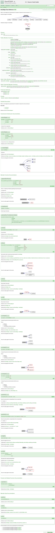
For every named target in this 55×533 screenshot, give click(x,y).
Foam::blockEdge (9, 229)
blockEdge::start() (42, 156)
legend (27, 30)
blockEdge (4, 7)
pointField (17, 43)
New (11, 80)
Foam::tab (10, 462)
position (12, 67)
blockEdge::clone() (9, 259)
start (27, 44)
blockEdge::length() (21, 156)
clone (11, 49)
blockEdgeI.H (11, 285)
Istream (23, 43)
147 (7, 460)
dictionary (19, 75)
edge (16, 62)
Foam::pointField (4, 180)
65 (6, 520)
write (11, 75)
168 (7, 154)
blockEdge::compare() (8, 156)
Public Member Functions (34, 8)
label (25, 44)
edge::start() (20, 361)
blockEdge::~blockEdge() (19, 307)
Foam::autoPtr (3, 229)
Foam (1, 7)
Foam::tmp (3, 416)
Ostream (14, 75)
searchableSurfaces (30, 80)
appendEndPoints (9, 86)
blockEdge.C (7, 108)
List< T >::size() (10, 194)
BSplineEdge (21, 442)
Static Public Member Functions (42, 8)
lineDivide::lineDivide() (9, 404)
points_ (8, 91)
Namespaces (8, 6)
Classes (13, 6)
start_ (8, 92)
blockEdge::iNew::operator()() (18, 259)
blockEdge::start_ (7, 287)
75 (6, 256)
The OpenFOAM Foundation (10, 3)
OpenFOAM (8, 1)
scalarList (17, 70)
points (21, 43)
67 (6, 234)
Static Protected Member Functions (50, 8)
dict (27, 43)
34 (6, 303)
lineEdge (35, 442)
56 (6, 110)
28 (6, 285)
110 (7, 192)
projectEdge (16, 422)
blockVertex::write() (17, 462)
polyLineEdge (26, 442)
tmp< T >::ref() (9, 426)
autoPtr (4, 49)
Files (17, 6)
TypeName (12, 39)
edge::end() (14, 361)
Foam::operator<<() (16, 512)
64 (6, 510)
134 (7, 424)
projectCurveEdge (10, 422)
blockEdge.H (7, 107)
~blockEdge (12, 52)
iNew (4, 34)
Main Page (2, 5)
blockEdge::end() (15, 156)
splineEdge (30, 442)
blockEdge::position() (35, 156)
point (9, 67)
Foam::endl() (7, 462)
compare (12, 62)
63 (6, 359)
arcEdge (7, 442)
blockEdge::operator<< (28, 156)
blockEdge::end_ (7, 305)
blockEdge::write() (50, 156)
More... (31, 12)
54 (6, 143)
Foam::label (3, 280)
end (32, 44)
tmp (5, 70)
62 (6, 501)
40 (6, 388)
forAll (6, 194)
